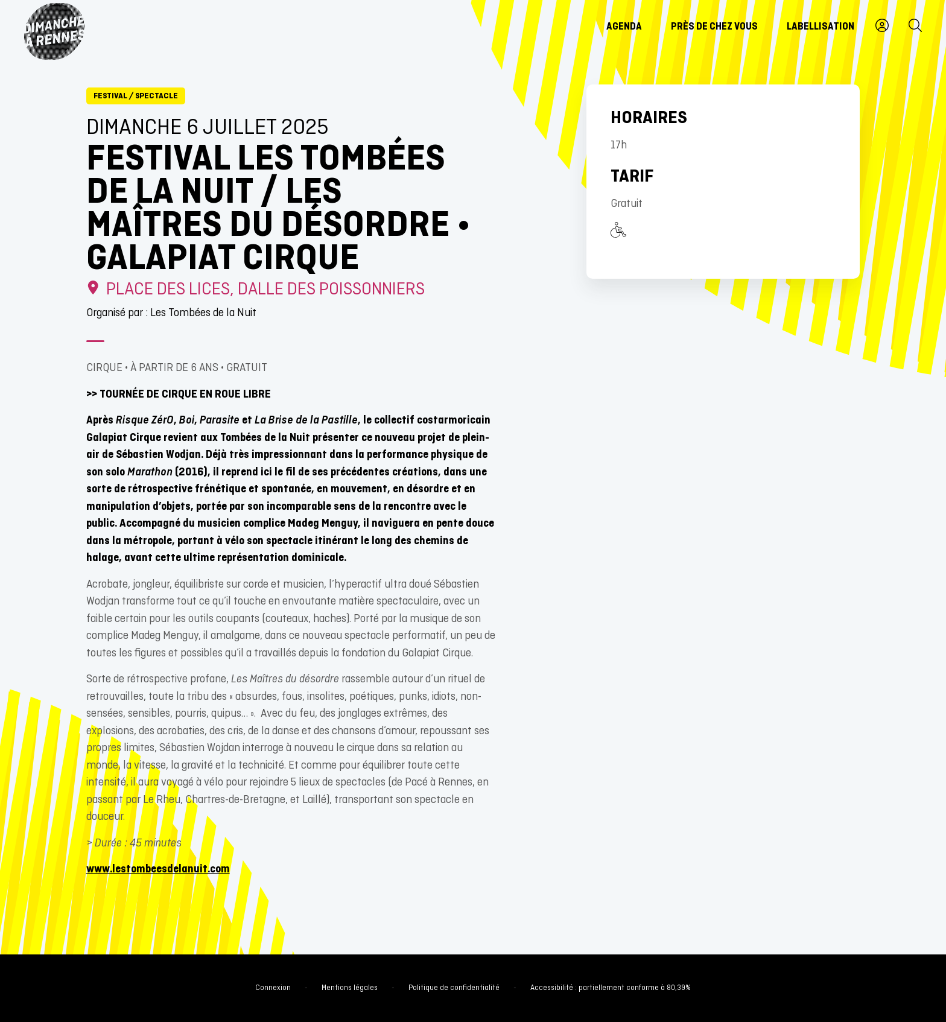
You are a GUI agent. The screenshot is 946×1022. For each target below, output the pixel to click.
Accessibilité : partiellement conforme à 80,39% (610, 988)
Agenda (624, 27)
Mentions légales (350, 988)
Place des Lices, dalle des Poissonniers (255, 290)
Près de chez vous (714, 27)
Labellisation (820, 27)
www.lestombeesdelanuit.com (158, 870)
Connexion (273, 988)
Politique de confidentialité (454, 988)
